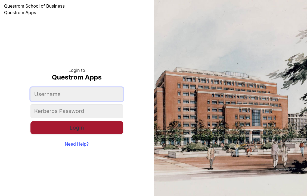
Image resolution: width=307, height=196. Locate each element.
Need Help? (77, 144)
